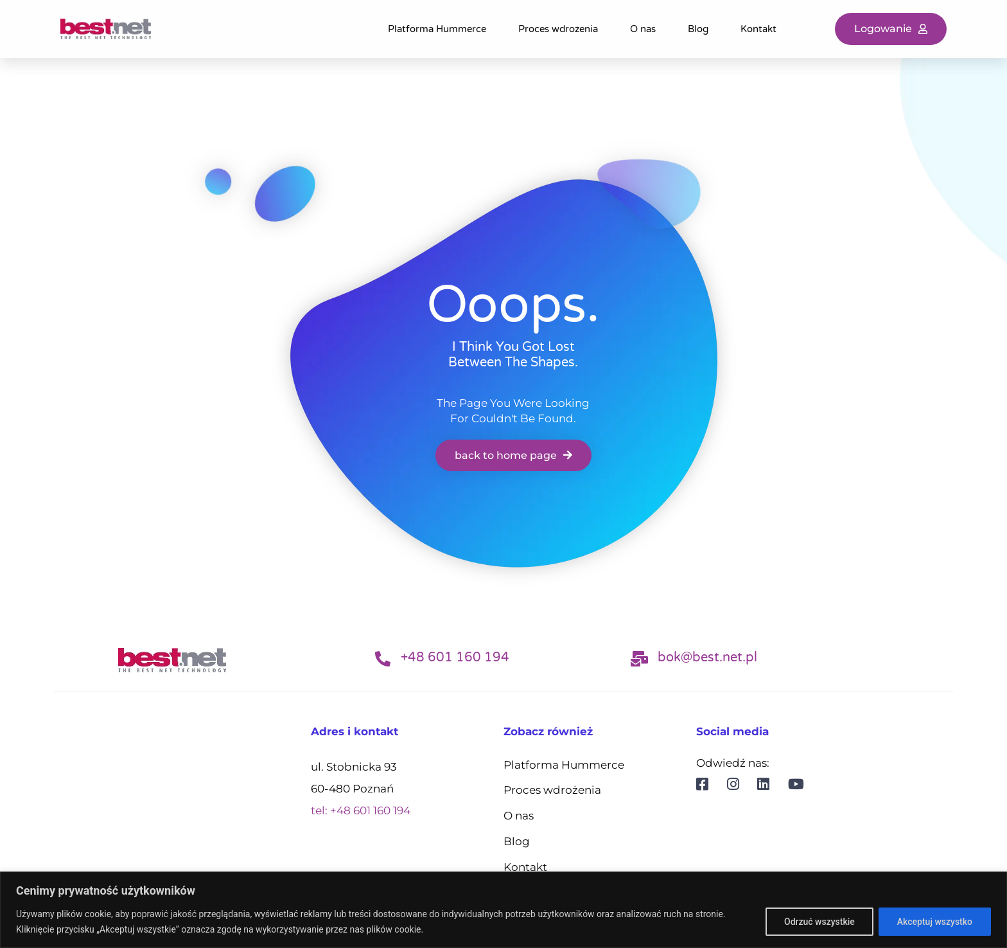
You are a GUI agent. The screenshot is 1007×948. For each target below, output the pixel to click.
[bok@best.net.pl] (639, 658)
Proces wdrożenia (558, 29)
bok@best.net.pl (707, 657)
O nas (643, 29)
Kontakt (758, 29)
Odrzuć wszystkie (819, 922)
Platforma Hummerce (437, 29)
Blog (698, 29)
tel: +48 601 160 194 (360, 810)
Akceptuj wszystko (934, 922)
